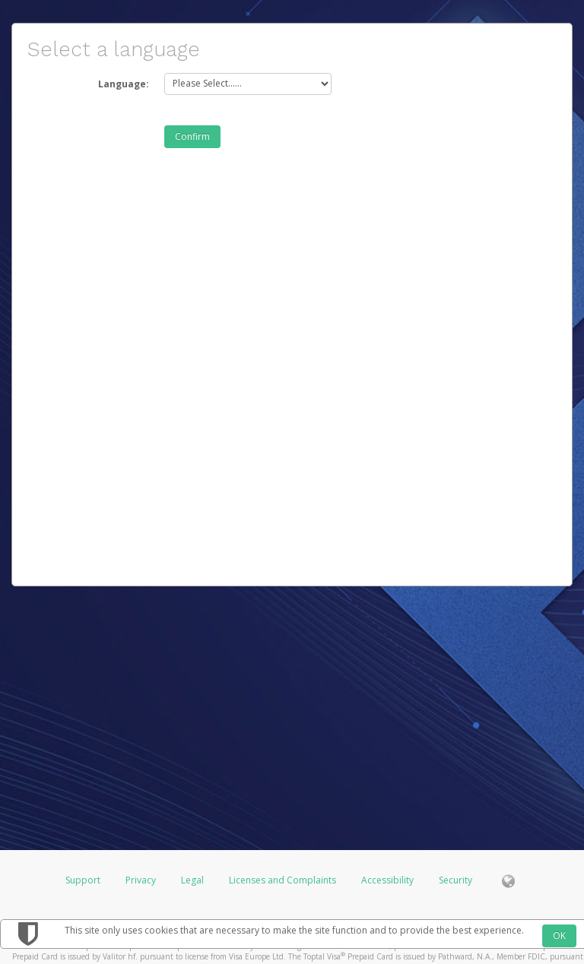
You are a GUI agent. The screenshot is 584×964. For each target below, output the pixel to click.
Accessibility (387, 880)
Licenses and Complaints (283, 880)
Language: (123, 83)
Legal (192, 880)
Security (455, 880)
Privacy (140, 880)
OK (559, 935)
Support (82, 880)
